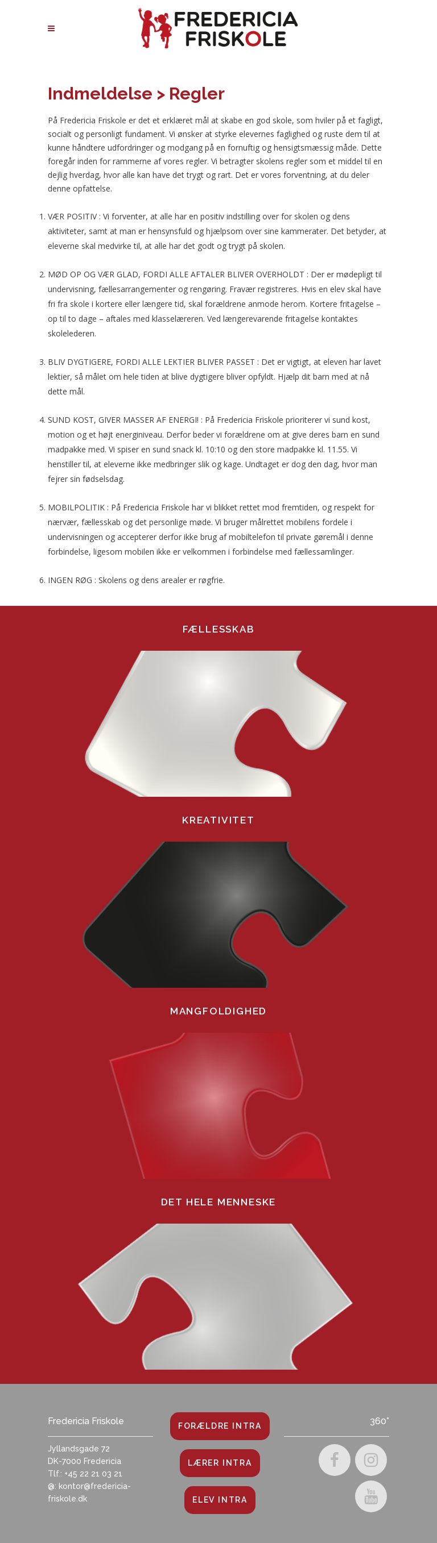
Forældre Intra (220, 1425)
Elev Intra (220, 1499)
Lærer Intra (220, 1462)
